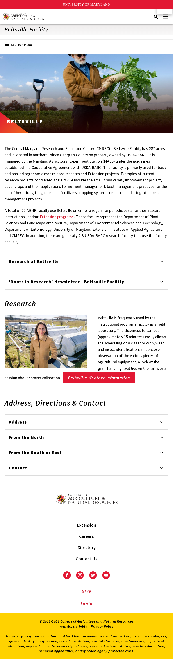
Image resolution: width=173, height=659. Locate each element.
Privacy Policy (102, 626)
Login (87, 603)
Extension (86, 525)
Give (86, 591)
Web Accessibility (73, 626)
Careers (86, 536)
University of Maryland (86, 4)
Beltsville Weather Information (99, 377)
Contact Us (86, 558)
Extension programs (57, 216)
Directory (86, 547)
